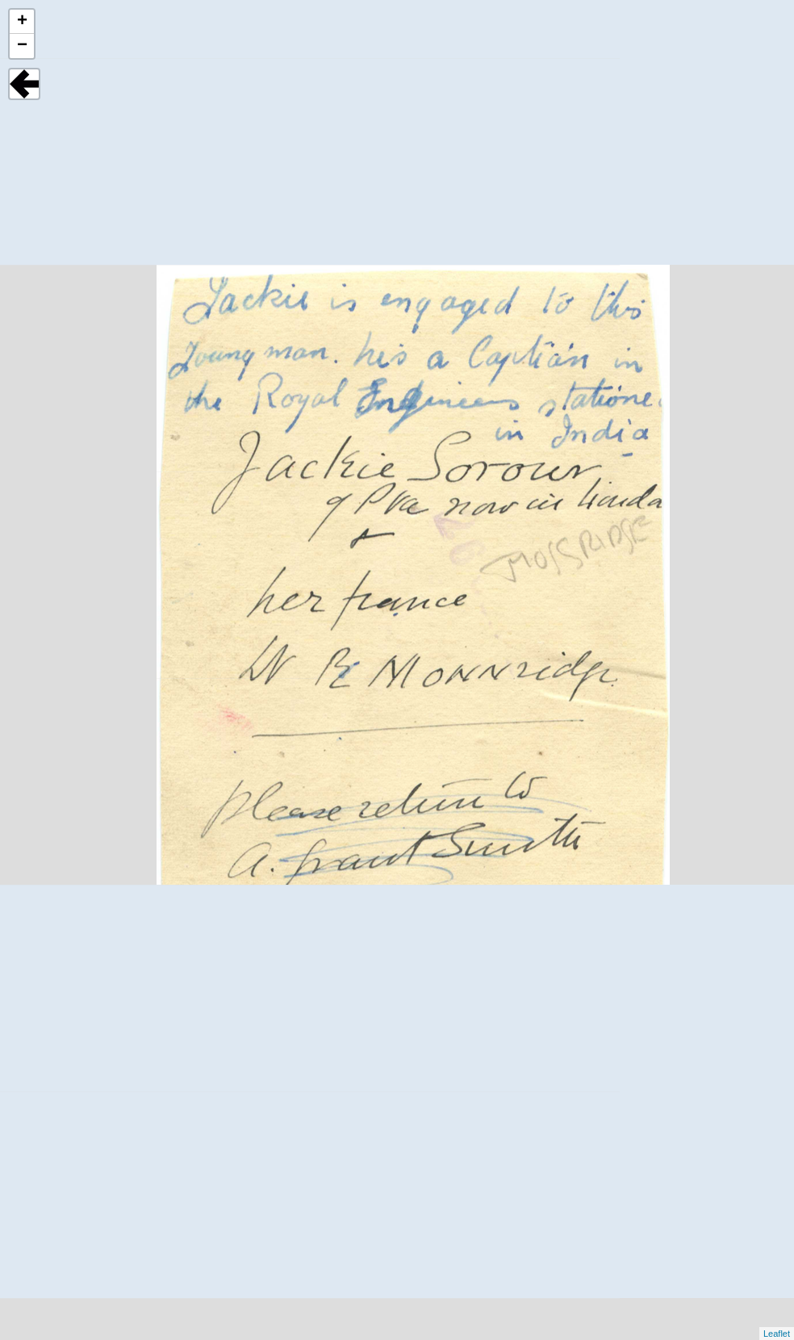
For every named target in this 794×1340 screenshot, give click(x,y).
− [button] (22, 46)
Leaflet (776, 1333)
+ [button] (22, 22)
